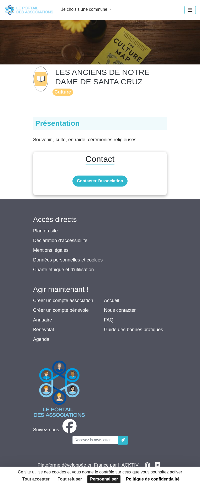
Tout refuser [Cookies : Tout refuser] (70, 479)
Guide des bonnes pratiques (133, 329)
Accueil (111, 300)
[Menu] (190, 10)
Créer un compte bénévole (61, 310)
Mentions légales (51, 250)
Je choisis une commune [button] (85, 9)
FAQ (108, 320)
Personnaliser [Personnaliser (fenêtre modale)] (104, 479)
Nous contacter (120, 310)
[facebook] (56, 429)
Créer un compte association (63, 300)
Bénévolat (43, 329)
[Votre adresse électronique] (95, 440)
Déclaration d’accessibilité (60, 240)
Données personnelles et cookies (68, 260)
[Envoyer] (123, 440)
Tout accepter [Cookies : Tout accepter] (36, 479)
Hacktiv (128, 465)
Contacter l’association (100, 181)
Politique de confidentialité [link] (153, 479)
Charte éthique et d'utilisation (63, 269)
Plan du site (45, 230)
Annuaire (42, 320)
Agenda (41, 339)
